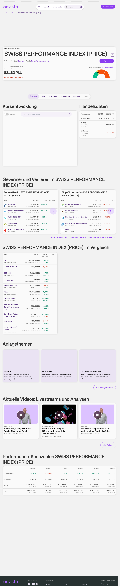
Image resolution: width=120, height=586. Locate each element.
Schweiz (21, 61)
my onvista (57, 7)
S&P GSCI (8, 322)
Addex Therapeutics (16, 211)
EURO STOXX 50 (10, 267)
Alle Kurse (53, 96)
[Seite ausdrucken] (112, 55)
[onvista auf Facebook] (29, 584)
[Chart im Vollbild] (75, 113)
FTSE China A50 (10, 285)
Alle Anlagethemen (104, 387)
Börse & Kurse (7, 13)
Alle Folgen (108, 445)
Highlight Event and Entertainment (76, 217)
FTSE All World (9, 298)
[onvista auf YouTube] (33, 584)
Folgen (107, 61)
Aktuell (46, 7)
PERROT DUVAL (71, 211)
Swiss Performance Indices (41, 61)
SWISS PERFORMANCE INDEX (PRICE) (29, 13)
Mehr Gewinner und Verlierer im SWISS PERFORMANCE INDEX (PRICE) (83, 237)
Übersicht (33, 96)
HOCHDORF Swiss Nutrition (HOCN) (76, 223)
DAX (5, 260)
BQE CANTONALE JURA (16, 229)
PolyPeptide (12, 223)
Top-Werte (83, 584)
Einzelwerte (65, 96)
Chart (43, 96)
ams (67, 229)
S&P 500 (7, 273)
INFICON (11, 204)
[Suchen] (69, 114)
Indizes (14, 13)
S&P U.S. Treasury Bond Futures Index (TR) (11, 307)
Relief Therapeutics (73, 204)
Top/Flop (76, 96)
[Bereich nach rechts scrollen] (53, 211)
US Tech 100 (8, 280)
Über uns (104, 584)
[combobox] (46, 114)
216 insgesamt (107, 67)
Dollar (65, 584)
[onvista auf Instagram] (37, 584)
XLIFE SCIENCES (14, 217)
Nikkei (6, 292)
